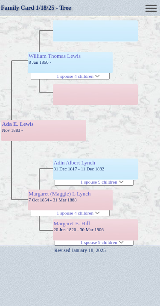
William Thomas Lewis (55, 56)
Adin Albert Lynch (75, 162)
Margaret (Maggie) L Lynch (59, 193)
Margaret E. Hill (72, 223)
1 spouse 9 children (102, 181)
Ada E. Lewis (18, 124)
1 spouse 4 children (78, 76)
